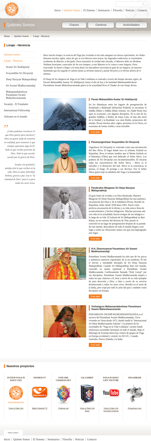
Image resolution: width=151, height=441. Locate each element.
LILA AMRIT (87, 378)
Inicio (57, 10)
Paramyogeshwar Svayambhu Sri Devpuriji (115, 142)
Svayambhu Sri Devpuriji (19, 73)
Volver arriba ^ (13, 433)
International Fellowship (17, 110)
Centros (101, 24)
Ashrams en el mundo (15, 116)
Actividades (131, 24)
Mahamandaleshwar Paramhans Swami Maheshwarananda (16, 94)
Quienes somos (12, 54)
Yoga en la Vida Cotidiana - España (11, 10)
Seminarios (104, 10)
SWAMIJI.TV (39, 378)
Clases (74, 24)
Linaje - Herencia (13, 60)
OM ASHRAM (134, 378)
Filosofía (117, 10)
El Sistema (89, 10)
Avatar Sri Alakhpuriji (17, 66)
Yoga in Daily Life (16, 408)
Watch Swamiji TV (39, 408)
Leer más (95, 132)
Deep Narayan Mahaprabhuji (21, 79)
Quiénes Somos (72, 10)
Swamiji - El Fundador (16, 104)
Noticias (129, 10)
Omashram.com (134, 408)
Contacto (142, 10)
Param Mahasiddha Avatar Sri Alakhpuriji (114, 99)
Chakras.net (63, 408)
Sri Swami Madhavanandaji (20, 85)
